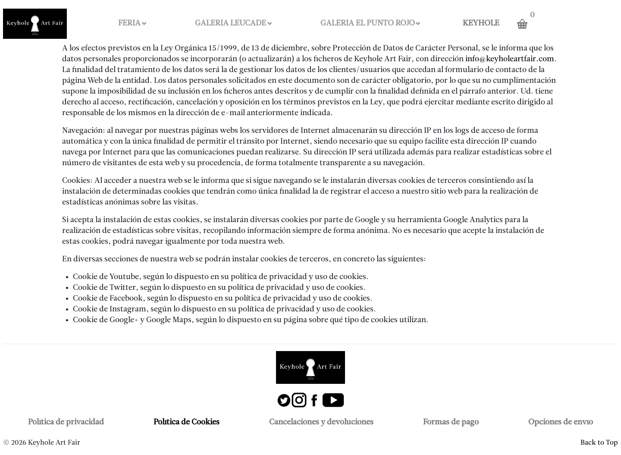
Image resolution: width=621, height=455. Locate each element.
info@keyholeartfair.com (509, 59)
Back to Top (599, 442)
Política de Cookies (187, 422)
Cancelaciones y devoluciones (321, 422)
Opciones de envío (560, 422)
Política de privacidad (66, 422)
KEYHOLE (481, 23)
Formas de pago (451, 422)
